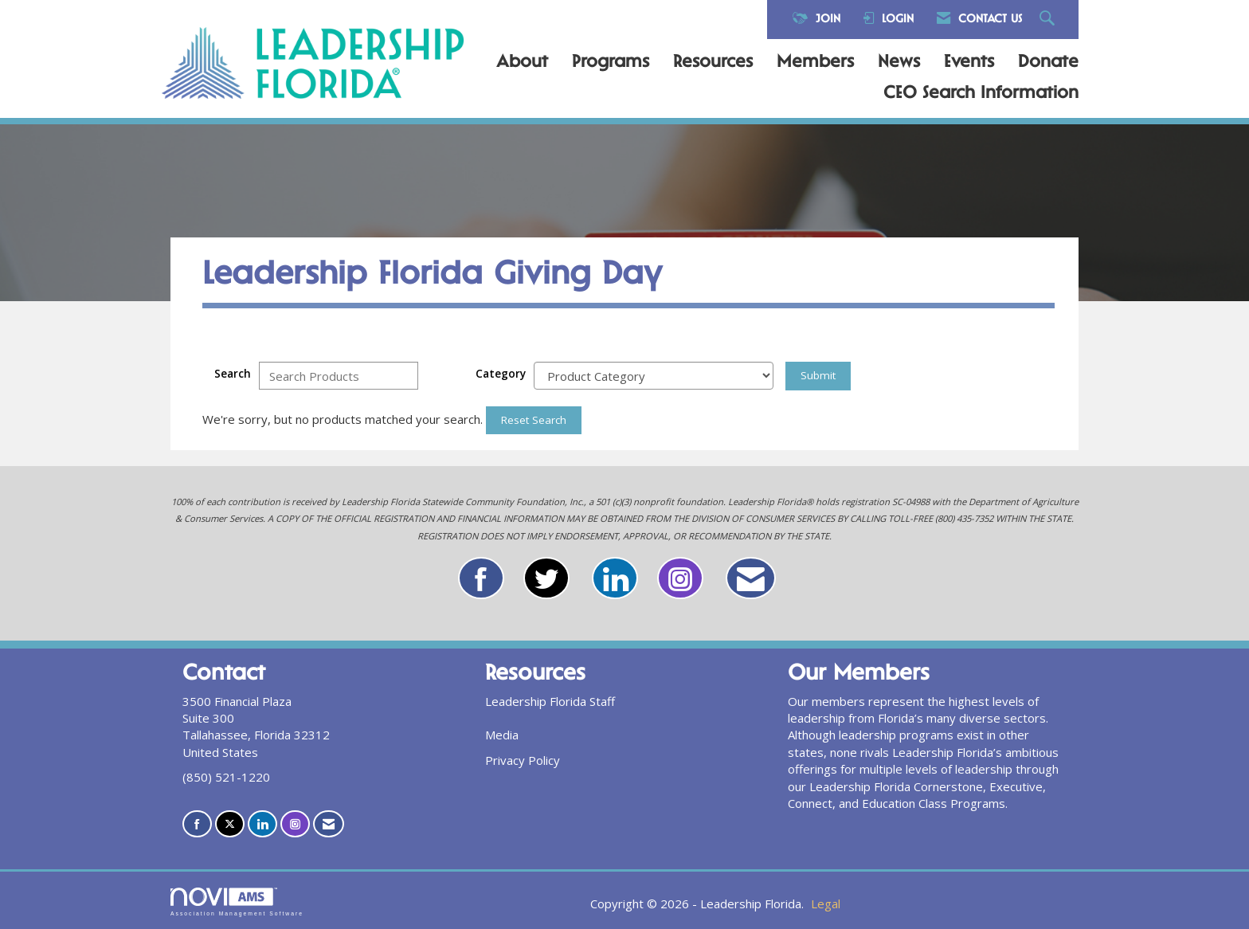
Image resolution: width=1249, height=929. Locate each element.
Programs (610, 63)
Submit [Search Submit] (818, 375)
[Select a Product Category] (653, 376)
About (522, 63)
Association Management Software (236, 902)
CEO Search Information (981, 94)
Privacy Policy (522, 760)
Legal (825, 903)
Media (502, 735)
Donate (1048, 63)
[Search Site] (1049, 19)
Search (232, 374)
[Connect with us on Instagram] (295, 824)
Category (501, 374)
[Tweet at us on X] (230, 824)
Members (815, 63)
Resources (713, 63)
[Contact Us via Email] (328, 824)
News (899, 63)
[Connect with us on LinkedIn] (262, 824)
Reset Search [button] (533, 420)
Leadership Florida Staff (550, 701)
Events (969, 63)
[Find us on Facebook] (197, 824)
